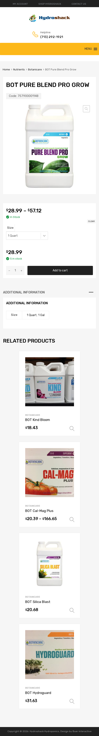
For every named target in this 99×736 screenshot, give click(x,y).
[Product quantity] (15, 270)
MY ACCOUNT (20, 3)
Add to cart (60, 270)
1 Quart (32, 315)
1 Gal (41, 315)
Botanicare (35, 69)
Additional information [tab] (24, 292)
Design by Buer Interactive (75, 731)
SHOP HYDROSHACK (49, 3)
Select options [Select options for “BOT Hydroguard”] (72, 701)
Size (10, 228)
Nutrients (19, 69)
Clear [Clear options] (91, 221)
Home (6, 69)
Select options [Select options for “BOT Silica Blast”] (72, 610)
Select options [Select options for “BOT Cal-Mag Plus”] (72, 519)
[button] (88, 49)
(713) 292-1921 (50, 37)
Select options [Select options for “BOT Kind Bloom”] (72, 428)
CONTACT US (79, 3)
